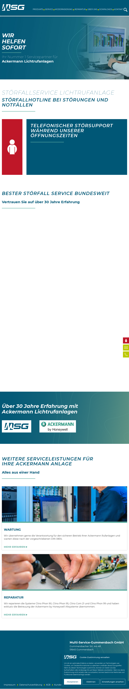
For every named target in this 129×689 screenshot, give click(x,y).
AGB (48, 685)
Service (49, 9)
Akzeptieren (72, 682)
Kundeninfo (60, 685)
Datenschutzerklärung (30, 685)
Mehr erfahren (14, 547)
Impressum (9, 685)
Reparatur (79, 9)
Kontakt (118, 9)
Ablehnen (90, 682)
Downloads (105, 9)
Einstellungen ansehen (113, 682)
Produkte (37, 9)
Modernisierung (63, 9)
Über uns (92, 9)
